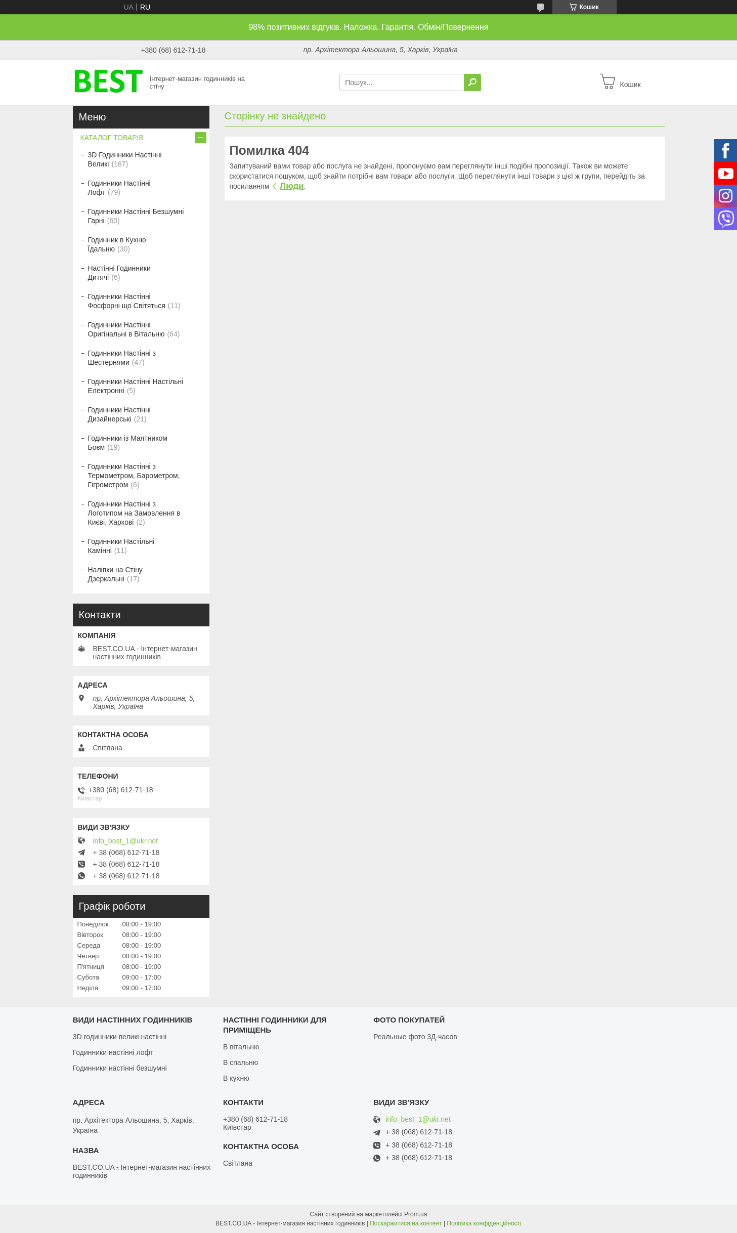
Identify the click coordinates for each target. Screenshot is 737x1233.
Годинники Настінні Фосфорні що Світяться (126, 301)
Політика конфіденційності (484, 1223)
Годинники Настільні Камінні (121, 546)
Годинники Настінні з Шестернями (122, 357)
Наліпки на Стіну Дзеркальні (115, 574)
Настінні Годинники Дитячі (119, 272)
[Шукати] (472, 82)
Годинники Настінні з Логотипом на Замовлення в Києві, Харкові (134, 513)
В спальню (240, 1062)
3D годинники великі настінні (120, 1037)
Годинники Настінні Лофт (119, 187)
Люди (292, 186)
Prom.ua (415, 1214)
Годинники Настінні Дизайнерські (119, 414)
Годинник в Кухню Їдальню (117, 244)
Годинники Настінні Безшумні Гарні (136, 216)
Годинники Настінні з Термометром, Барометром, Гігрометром (134, 475)
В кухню (236, 1078)
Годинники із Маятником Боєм (128, 442)
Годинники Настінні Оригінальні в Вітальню (126, 329)
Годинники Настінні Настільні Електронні (136, 386)
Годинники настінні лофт (113, 1052)
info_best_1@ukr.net (125, 841)
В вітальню (241, 1047)
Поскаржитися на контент (406, 1223)
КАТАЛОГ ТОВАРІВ (112, 138)
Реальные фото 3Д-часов (415, 1037)
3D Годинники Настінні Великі (125, 159)
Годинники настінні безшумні (120, 1068)
